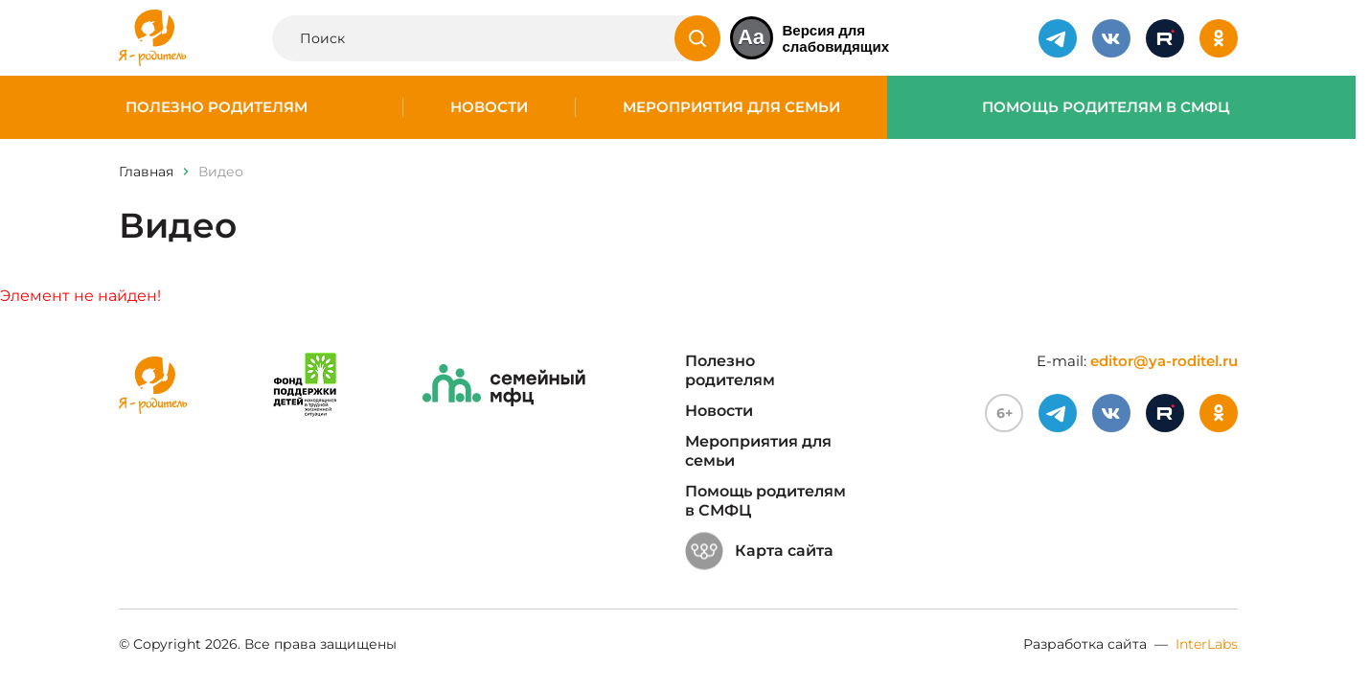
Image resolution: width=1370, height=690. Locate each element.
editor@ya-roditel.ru (1164, 361)
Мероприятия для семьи (731, 107)
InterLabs (1207, 644)
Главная (146, 171)
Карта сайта (759, 551)
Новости (489, 107)
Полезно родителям (217, 107)
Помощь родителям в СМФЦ (1106, 107)
